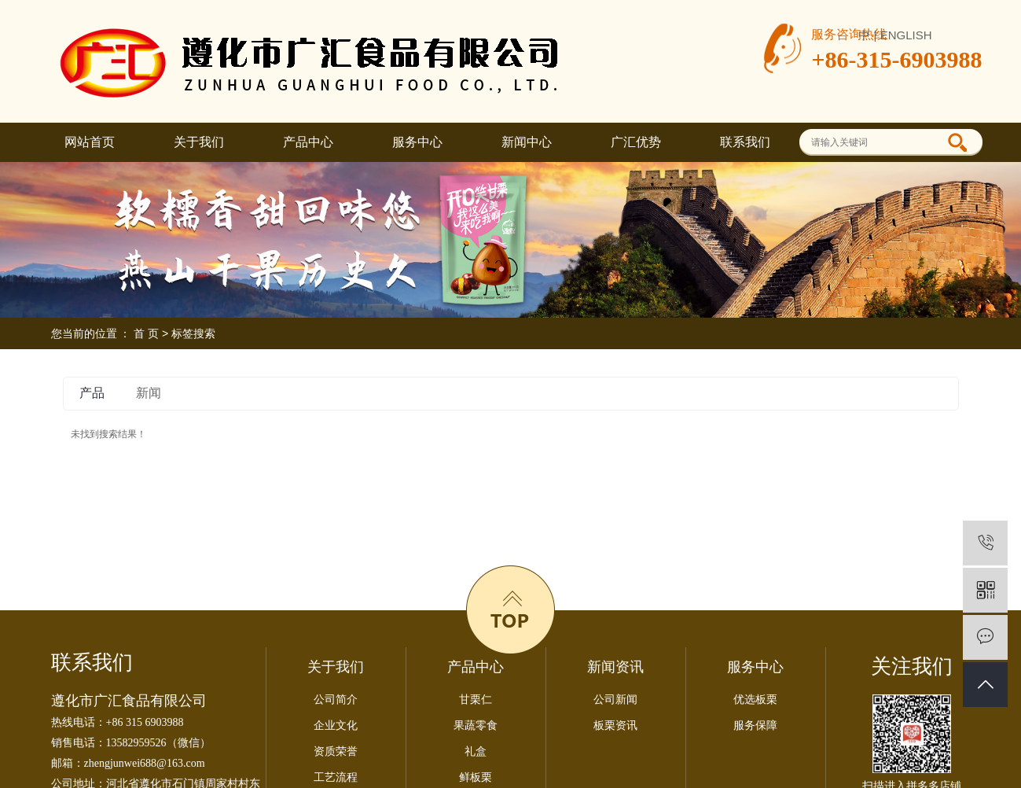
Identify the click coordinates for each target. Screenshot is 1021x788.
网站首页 (89, 142)
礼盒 (476, 751)
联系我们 (745, 142)
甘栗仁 (475, 699)
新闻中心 (526, 142)
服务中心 (417, 142)
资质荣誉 (336, 751)
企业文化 (336, 725)
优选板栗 (755, 699)
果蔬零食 (476, 725)
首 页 (146, 333)
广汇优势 (636, 142)
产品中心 (308, 142)
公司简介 (336, 699)
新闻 (148, 393)
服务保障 (755, 725)
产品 (92, 393)
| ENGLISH (903, 35)
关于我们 (199, 142)
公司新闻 (615, 699)
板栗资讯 (615, 725)
